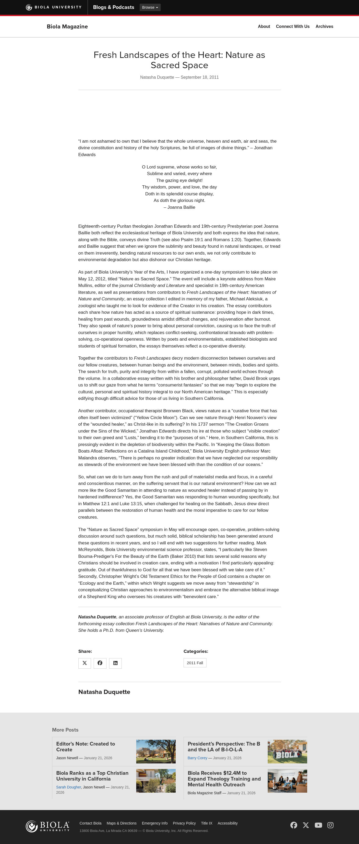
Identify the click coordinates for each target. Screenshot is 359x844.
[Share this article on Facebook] (100, 663)
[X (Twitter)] (305, 825)
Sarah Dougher (68, 787)
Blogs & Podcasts (113, 7)
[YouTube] (318, 825)
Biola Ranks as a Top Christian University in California (92, 776)
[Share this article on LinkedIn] (115, 663)
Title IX (207, 823)
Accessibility (228, 823)
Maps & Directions (122, 823)
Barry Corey (198, 758)
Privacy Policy (184, 823)
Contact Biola (91, 823)
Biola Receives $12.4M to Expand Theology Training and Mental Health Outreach (224, 779)
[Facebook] (293, 825)
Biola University (58, 7)
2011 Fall (195, 663)
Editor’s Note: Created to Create (85, 747)
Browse (150, 7)
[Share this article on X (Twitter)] (84, 663)
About (264, 26)
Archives (324, 26)
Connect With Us (293, 26)
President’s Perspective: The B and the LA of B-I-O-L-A (224, 747)
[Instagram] (330, 825)
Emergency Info (155, 823)
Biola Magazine (67, 26)
